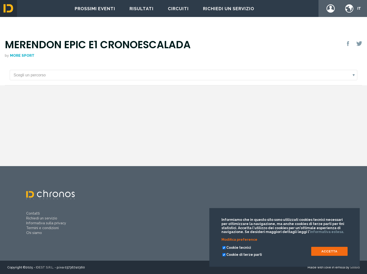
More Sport (22, 55)
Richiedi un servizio (228, 8)
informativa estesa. (327, 232)
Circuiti (178, 8)
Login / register (330, 8)
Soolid (355, 267)
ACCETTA (329, 251)
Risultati (142, 8)
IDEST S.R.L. (45, 267)
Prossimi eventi (95, 8)
